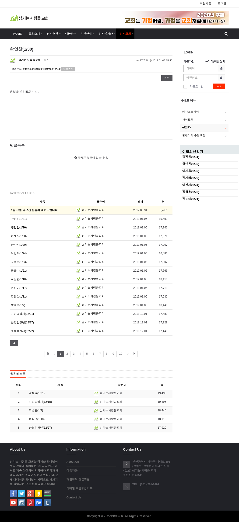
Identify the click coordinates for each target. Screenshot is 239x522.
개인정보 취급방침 (78, 479)
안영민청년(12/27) (22, 322)
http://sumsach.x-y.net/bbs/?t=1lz (41, 68)
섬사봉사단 (106, 33)
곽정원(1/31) (19, 219)
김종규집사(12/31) (22, 313)
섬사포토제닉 (190, 111)
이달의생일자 (192, 152)
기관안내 (86, 33)
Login (219, 86)
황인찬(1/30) (190, 164)
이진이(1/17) (19, 288)
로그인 (222, 3)
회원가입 (205, 3)
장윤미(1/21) (19, 270)
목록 (167, 78)
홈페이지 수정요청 (193, 135)
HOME (17, 33)
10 (120, 353)
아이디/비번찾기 (215, 61)
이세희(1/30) (19, 236)
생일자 (186, 127)
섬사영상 (52, 33)
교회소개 (34, 33)
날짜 (140, 201)
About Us (73, 461)
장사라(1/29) (19, 244)
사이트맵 (187, 119)
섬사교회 (125, 33)
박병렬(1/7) (18, 305)
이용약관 (72, 470)
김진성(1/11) (19, 296)
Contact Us (74, 497)
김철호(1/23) (19, 262)
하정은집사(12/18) (40, 401)
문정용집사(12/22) (22, 331)
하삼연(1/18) (19, 279)
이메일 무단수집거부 (79, 488)
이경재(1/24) (19, 253)
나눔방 (69, 33)
